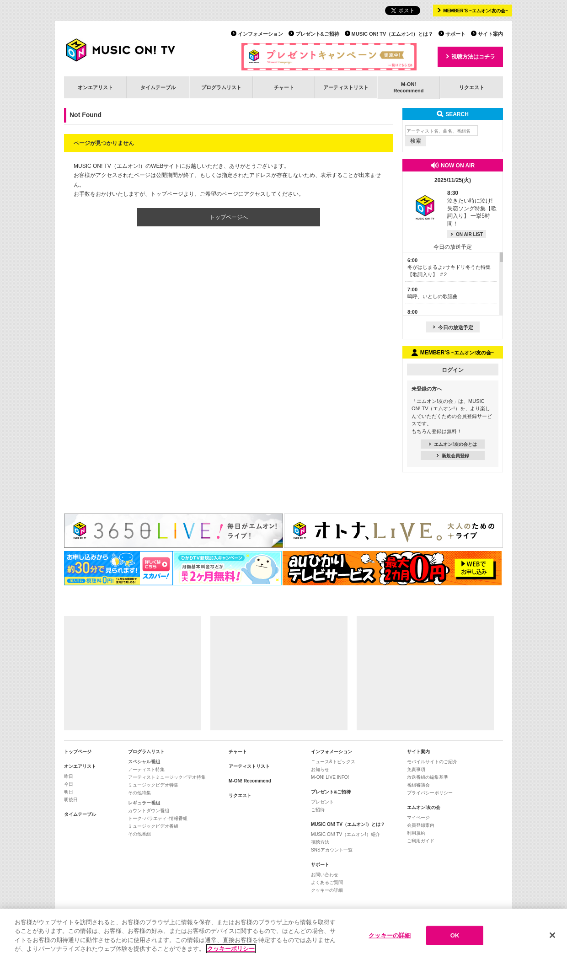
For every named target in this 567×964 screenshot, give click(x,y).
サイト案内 (490, 34)
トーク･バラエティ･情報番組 (157, 818)
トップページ (77, 751)
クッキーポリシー (231, 949)
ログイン (453, 370)
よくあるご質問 (327, 882)
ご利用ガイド (420, 840)
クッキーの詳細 (327, 890)
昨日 (68, 776)
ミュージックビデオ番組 (153, 826)
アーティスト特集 (146, 769)
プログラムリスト (221, 87)
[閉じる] (552, 936)
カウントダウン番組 (148, 810)
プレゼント (322, 801)
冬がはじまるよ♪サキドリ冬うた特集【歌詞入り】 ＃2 (449, 267)
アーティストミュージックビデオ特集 (167, 777)
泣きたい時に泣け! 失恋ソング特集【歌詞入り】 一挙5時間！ (472, 208)
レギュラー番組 (144, 802)
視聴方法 (320, 842)
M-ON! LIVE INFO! (330, 777)
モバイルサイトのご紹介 (432, 761)
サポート (455, 34)
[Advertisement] (132, 673)
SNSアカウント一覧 (332, 849)
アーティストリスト (346, 87)
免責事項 (416, 769)
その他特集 (139, 792)
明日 (68, 791)
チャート (284, 87)
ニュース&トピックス (333, 761)
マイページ (418, 817)
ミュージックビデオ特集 (153, 784)
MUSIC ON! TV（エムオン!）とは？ (392, 34)
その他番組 (139, 833)
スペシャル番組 (144, 761)
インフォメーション (260, 34)
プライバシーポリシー (430, 792)
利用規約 (416, 832)
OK (455, 935)
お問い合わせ (324, 874)
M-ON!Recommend (408, 87)
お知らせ (320, 769)
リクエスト (471, 87)
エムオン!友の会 (423, 807)
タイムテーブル (158, 87)
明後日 (71, 799)
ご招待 (318, 809)
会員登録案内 (420, 825)
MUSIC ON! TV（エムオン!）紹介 (345, 834)
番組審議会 (418, 784)
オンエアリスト (95, 87)
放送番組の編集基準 (427, 777)
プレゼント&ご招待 (317, 34)
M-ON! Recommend (250, 780)
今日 (68, 784)
